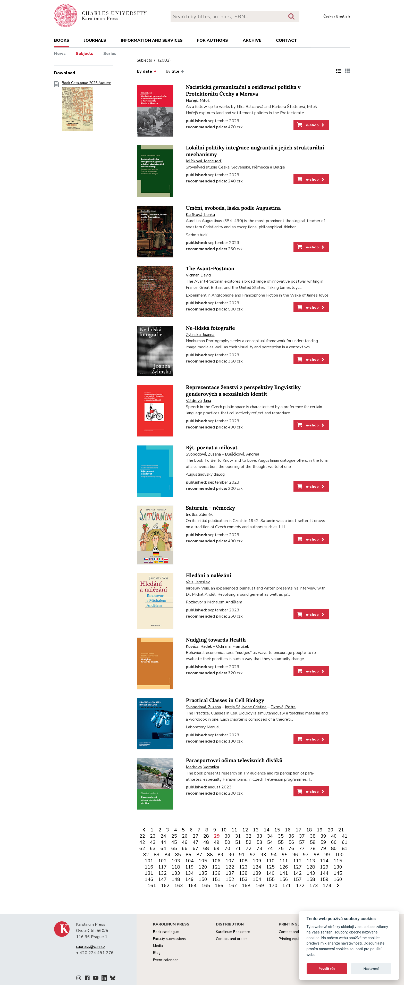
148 (176, 879)
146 (149, 879)
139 (257, 873)
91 (242, 855)
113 (311, 861)
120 (203, 867)
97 (306, 855)
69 (217, 848)
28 (206, 836)
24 (163, 836)
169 (260, 885)
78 (313, 848)
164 (192, 885)
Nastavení (371, 969)
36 (291, 836)
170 (273, 885)
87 (199, 855)
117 (162, 867)
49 (217, 842)
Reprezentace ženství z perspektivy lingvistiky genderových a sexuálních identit (243, 390)
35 (281, 836)
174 (327, 885)
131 (149, 873)
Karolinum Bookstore (233, 931)
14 (267, 830)
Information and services (152, 40)
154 (257, 879)
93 (263, 855)
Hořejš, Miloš (198, 100)
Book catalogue (166, 931)
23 (153, 836)
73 (259, 848)
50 (227, 842)
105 (203, 861)
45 (174, 842)
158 (311, 879)
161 (152, 885)
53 (259, 842)
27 (195, 836)
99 (327, 855)
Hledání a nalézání (208, 575)
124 (257, 867)
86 (188, 855)
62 (142, 848)
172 (300, 885)
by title (175, 71)
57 (302, 842)
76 (291, 848)
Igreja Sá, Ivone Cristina (245, 707)
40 (334, 836)
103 (176, 861)
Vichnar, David (198, 275)
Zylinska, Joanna (200, 335)
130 (338, 867)
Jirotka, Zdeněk (199, 514)
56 (291, 842)
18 (309, 830)
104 (189, 861)
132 (162, 873)
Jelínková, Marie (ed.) (204, 161)
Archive (252, 40)
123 (243, 867)
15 (277, 830)
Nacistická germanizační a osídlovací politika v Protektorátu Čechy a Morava (243, 90)
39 (323, 836)
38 (313, 836)
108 (243, 861)
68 (206, 848)
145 (338, 873)
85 (178, 855)
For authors (212, 40)
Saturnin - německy (210, 508)
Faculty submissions (169, 938)
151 (216, 879)
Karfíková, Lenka (200, 214)
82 (146, 855)
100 (339, 855)
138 (243, 873)
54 (270, 842)
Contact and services (296, 931)
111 (284, 861)
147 (162, 879)
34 (270, 836)
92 (253, 855)
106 (216, 861)
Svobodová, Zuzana (203, 454)
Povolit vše (327, 969)
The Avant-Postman (210, 268)
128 (311, 867)
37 (302, 836)
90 (231, 855)
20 (330, 830)
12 (245, 830)
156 (284, 879)
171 (286, 885)
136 (216, 873)
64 (163, 848)
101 (149, 861)
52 (248, 842)
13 (256, 830)
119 (189, 867)
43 (153, 842)
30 (227, 836)
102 (162, 861)
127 (297, 867)
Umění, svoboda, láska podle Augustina (233, 208)
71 (238, 848)
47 (195, 842)
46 (185, 842)
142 (297, 873)
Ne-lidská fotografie (210, 328)
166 (219, 885)
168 (246, 885)
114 (324, 861)
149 (189, 879)
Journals (95, 40)
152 (230, 879)
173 (313, 885)
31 (238, 836)
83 (156, 855)
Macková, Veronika (202, 767)
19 (320, 830)
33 (259, 836)
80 (334, 848)
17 (298, 830)
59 (323, 842)
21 (341, 830)
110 (270, 861)
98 (316, 855)
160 (338, 879)
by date (146, 71)
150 (203, 879)
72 (248, 848)
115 (338, 861)
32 (248, 836)
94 (274, 855)
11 (234, 830)
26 (185, 836)
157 (297, 879)
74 (270, 848)
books (61, 40)
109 (257, 861)
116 (149, 867)
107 (230, 861)
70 (227, 848)
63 (153, 848)
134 (189, 873)
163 (178, 885)
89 (220, 855)
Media (158, 945)
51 (238, 842)
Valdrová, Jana (198, 400)
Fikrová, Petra (283, 707)
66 (185, 848)
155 (270, 879)
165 (205, 885)
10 (224, 830)
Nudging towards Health (216, 640)
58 (313, 842)
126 (284, 867)
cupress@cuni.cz (90, 946)
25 (174, 836)
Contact (286, 40)
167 (233, 885)
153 (243, 879)
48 (206, 842)
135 (203, 873)
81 (345, 848)
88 (210, 855)
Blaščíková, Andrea (242, 454)
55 (281, 842)
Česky (328, 16)
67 (195, 848)
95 (285, 855)
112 (297, 861)
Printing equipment (294, 938)
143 (311, 873)
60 (334, 842)
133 (176, 873)
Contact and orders (232, 938)
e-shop (311, 125)
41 (345, 836)
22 (142, 836)
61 (345, 842)
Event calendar (165, 959)
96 (295, 855)
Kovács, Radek (199, 646)
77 (302, 848)
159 (324, 879)
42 (142, 842)
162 (165, 885)
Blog (157, 952)
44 (163, 842)
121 (216, 867)
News (60, 53)
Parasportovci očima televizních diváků (234, 760)
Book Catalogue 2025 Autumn (86, 107)
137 (230, 873)
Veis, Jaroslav (198, 582)
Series (109, 53)
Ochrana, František (232, 646)
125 (270, 867)
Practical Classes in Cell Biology (225, 700)
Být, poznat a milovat (211, 447)
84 (167, 855)
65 (174, 848)
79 (323, 848)
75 (281, 848)
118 (176, 867)
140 (270, 873)
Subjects (84, 53)
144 (324, 873)
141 (284, 873)
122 (230, 867)
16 (288, 830)
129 (324, 867)
